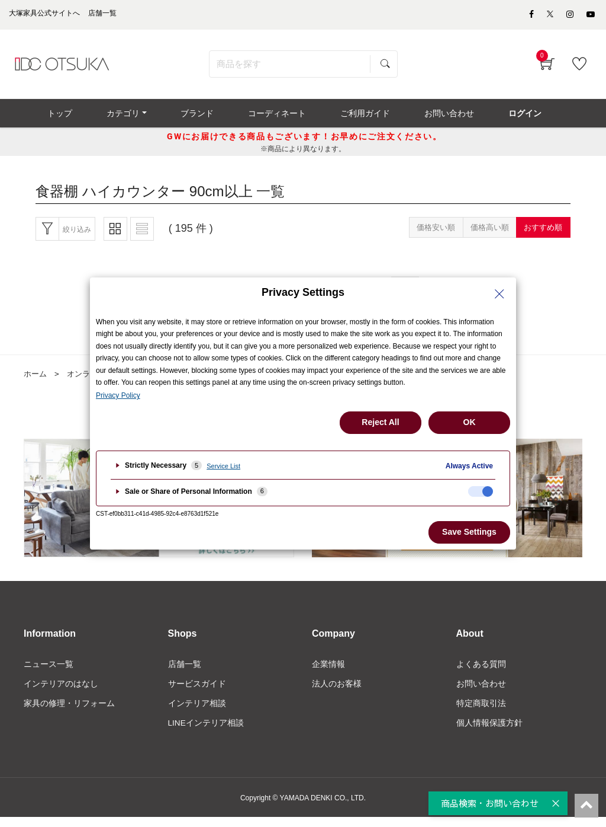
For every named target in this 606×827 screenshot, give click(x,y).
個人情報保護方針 (489, 732)
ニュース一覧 (48, 672)
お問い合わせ (481, 692)
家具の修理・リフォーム (69, 712)
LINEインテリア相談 (206, 732)
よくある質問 (481, 672)
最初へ (199, 294)
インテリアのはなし (61, 692)
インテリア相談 (197, 712)
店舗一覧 (184, 672)
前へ (245, 294)
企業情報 (328, 672)
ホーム (36, 382)
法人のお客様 (337, 692)
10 (414, 294)
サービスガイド (197, 692)
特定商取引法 (481, 712)
